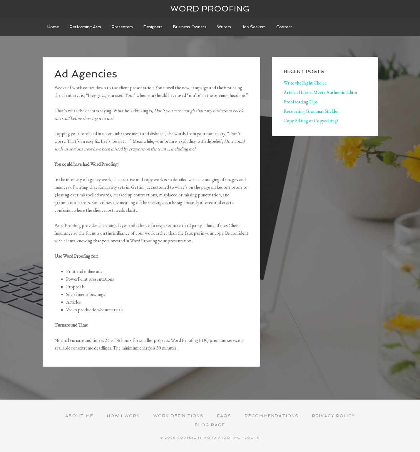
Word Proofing (210, 9)
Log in (252, 437)
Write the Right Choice (305, 83)
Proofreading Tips (301, 102)
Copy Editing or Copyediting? (311, 120)
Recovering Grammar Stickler (311, 111)
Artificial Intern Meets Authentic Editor (321, 92)
